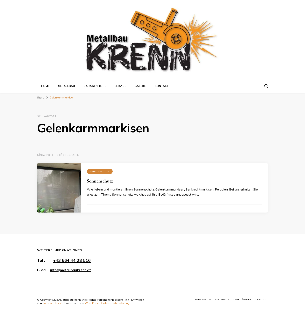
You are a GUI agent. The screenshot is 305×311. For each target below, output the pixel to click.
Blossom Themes (52, 303)
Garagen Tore (94, 86)
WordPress (92, 303)
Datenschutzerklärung (115, 303)
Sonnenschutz (100, 171)
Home (45, 86)
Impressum (203, 299)
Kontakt (162, 86)
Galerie (140, 86)
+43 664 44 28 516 (72, 260)
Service (120, 86)
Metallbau (66, 86)
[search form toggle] (266, 86)
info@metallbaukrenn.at (70, 270)
